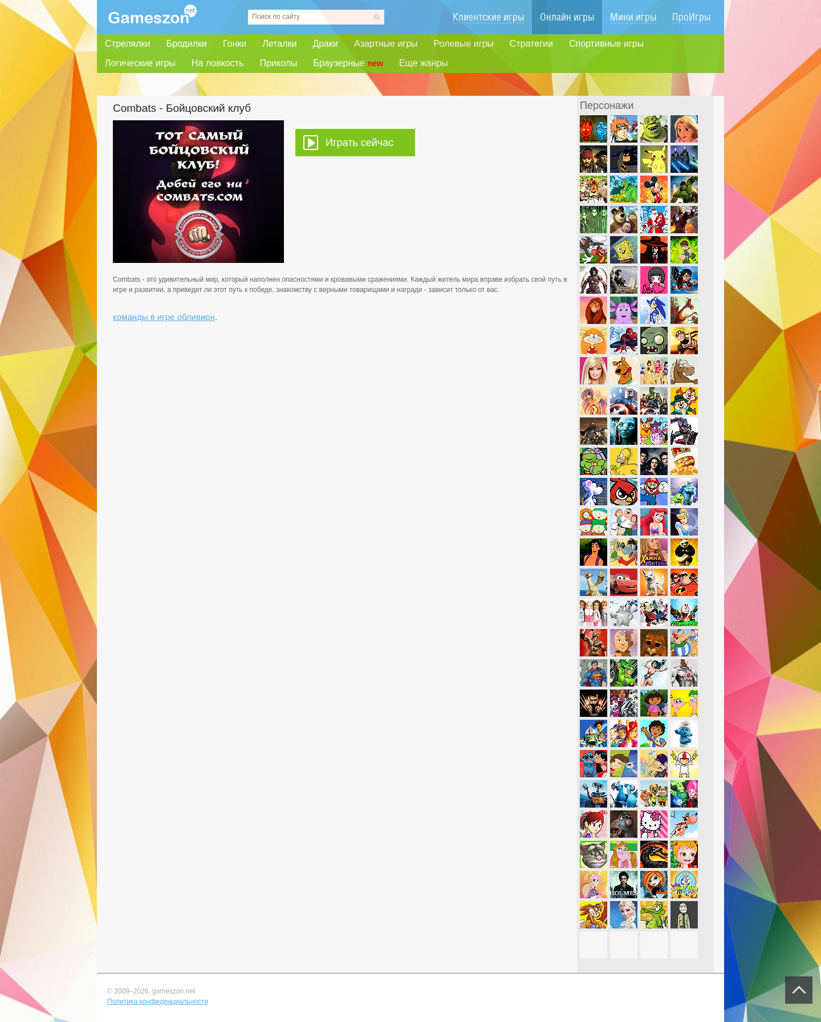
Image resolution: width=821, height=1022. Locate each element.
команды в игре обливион (164, 317)
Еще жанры (423, 63)
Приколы (278, 63)
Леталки (279, 43)
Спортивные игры (606, 43)
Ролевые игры (464, 43)
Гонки (234, 43)
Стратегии (531, 43)
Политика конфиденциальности (157, 1001)
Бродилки (186, 43)
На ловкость (218, 63)
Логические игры (140, 63)
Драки (325, 43)
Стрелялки (127, 43)
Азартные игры (386, 43)
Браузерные (348, 63)
